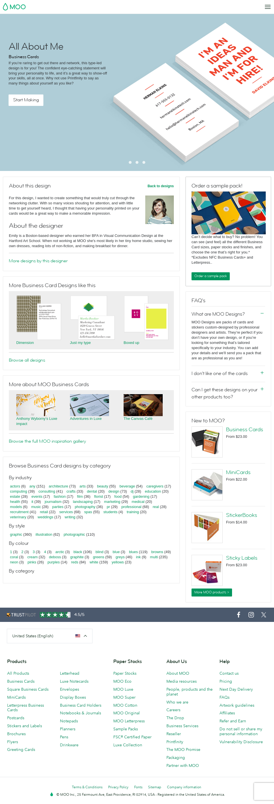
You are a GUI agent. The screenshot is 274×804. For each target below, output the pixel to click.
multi (154, 557)
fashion (60, 496)
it (32, 501)
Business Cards (244, 429)
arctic (59, 552)
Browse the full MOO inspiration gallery (47, 441)
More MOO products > (211, 592)
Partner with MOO (182, 765)
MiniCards (238, 472)
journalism (53, 501)
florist (98, 496)
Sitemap (154, 787)
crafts (71, 491)
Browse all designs (27, 360)
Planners (67, 729)
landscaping (82, 501)
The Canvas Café (138, 418)
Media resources (181, 681)
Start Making (26, 100)
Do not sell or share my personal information (240, 731)
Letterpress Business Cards (25, 708)
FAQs (224, 697)
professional (131, 507)
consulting (47, 491)
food (118, 496)
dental (92, 491)
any (32, 486)
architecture (58, 486)
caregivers (155, 486)
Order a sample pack (210, 276)
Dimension (25, 342)
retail (44, 512)
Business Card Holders (80, 705)
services (66, 512)
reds (74, 562)
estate (15, 496)
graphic (16, 534)
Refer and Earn (232, 721)
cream (32, 557)
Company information (184, 787)
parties (57, 507)
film (80, 496)
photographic (74, 534)
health (15, 501)
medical (138, 501)
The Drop (175, 717)
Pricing (225, 681)
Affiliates (227, 713)
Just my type (80, 342)
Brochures (16, 733)
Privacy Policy (118, 787)
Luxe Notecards (74, 681)
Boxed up (131, 342)
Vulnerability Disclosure (241, 741)
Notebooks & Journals (80, 713)
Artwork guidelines (236, 705)
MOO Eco (122, 681)
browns (157, 552)
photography (85, 507)
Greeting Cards (21, 749)
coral (14, 557)
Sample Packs (125, 729)
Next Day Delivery (236, 689)
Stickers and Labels (24, 725)
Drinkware (69, 744)
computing (18, 491)
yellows (118, 562)
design (113, 491)
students (110, 512)
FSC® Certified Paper (132, 736)
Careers (173, 709)
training (133, 512)
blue (116, 552)
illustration (44, 534)
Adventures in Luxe (86, 418)
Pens (64, 736)
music (36, 507)
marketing (112, 501)
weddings (45, 517)
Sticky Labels (241, 558)
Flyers (12, 741)
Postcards (15, 717)
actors (15, 486)
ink (138, 557)
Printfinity (174, 741)
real (156, 507)
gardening (141, 496)
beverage (127, 486)
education (153, 491)
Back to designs (161, 186)
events (36, 496)
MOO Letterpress (129, 721)
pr (108, 507)
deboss (55, 557)
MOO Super (124, 697)
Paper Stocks (124, 673)
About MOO (177, 673)
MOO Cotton (125, 705)
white (94, 562)
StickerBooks (241, 515)
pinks (31, 562)
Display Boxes (73, 697)
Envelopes (69, 689)
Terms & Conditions (87, 787)
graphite (77, 557)
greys (120, 557)
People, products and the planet (189, 692)
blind (99, 552)
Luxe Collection (127, 744)
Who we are (177, 702)
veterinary (18, 517)
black (78, 552)
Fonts (138, 787)
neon (14, 562)
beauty (102, 486)
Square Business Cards (28, 689)
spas (88, 512)
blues (133, 552)
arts (83, 486)
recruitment (19, 512)
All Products (18, 673)
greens (98, 557)
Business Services (182, 725)
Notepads (69, 721)
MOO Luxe (123, 689)
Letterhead (69, 673)
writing (70, 517)
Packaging (175, 757)
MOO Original (126, 713)
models (16, 507)
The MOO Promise (183, 749)
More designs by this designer (38, 261)
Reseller (173, 733)
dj (132, 491)
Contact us (229, 673)
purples (54, 562)
